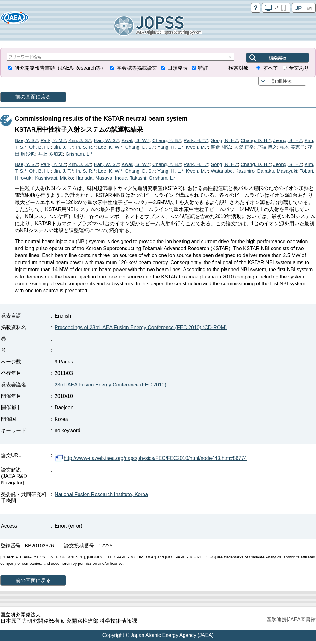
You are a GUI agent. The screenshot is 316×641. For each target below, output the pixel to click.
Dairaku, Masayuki (277, 171)
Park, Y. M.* (53, 140)
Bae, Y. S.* (26, 140)
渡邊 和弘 (221, 147)
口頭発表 (177, 68)
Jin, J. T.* (63, 147)
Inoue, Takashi (130, 177)
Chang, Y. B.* (166, 140)
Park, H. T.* (196, 140)
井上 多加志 (50, 154)
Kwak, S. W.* (136, 140)
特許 (203, 68)
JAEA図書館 (302, 619)
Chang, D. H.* (256, 140)
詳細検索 (282, 81)
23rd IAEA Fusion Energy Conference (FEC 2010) (110, 384)
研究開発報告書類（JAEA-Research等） (60, 68)
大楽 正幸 (244, 147)
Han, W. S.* (106, 140)
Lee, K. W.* (110, 147)
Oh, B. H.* (40, 147)
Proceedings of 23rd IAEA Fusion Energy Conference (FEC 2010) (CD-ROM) (141, 327)
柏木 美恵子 (292, 147)
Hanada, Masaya (93, 177)
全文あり (299, 68)
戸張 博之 (267, 147)
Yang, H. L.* (170, 147)
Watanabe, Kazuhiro (233, 171)
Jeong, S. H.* (287, 140)
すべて (270, 68)
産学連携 (276, 619)
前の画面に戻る (33, 97)
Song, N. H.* (224, 140)
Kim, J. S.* (79, 140)
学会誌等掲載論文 (137, 68)
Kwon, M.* (197, 147)
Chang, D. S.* (140, 147)
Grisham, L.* (79, 154)
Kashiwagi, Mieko (54, 177)
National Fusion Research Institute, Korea (101, 494)
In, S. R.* (86, 147)
